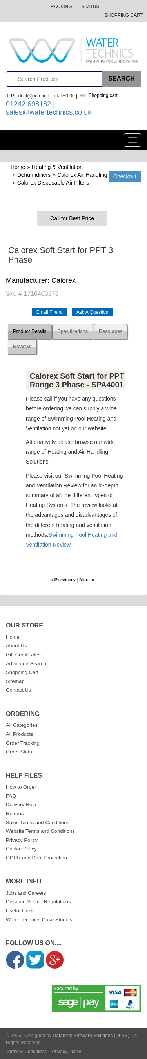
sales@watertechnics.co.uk (48, 112)
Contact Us (18, 690)
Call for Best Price (72, 218)
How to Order (21, 787)
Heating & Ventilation (57, 167)
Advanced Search (26, 664)
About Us (16, 646)
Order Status (20, 752)
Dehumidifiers (34, 175)
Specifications (72, 331)
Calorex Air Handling (82, 175)
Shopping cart (103, 95)
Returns (15, 813)
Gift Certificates (23, 655)
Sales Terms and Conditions (37, 822)
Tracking (60, 6)
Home (18, 167)
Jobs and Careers (26, 893)
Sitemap (15, 681)
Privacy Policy (22, 840)
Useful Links (20, 910)
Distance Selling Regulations (38, 901)
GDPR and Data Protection (36, 858)
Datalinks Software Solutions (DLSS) (91, 1035)
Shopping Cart (123, 15)
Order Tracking (23, 743)
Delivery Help (21, 804)
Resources (110, 331)
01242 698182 (28, 104)
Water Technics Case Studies (39, 919)
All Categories (22, 725)
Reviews (22, 346)
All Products (19, 734)
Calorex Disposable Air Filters (53, 183)
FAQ (11, 796)
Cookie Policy (21, 849)
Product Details (29, 331)
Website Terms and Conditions (40, 831)
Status (91, 6)
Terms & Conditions (26, 1051)
